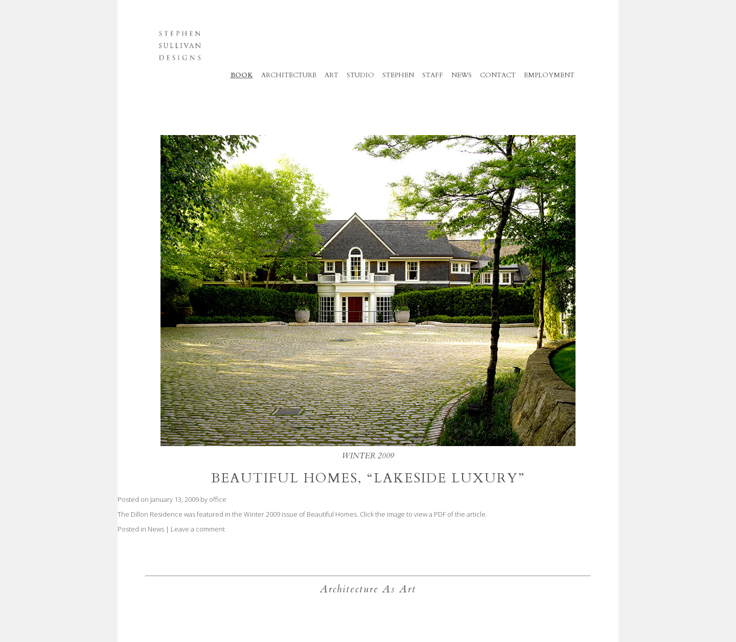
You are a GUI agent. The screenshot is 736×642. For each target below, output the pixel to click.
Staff (432, 75)
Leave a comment (198, 529)
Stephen (398, 75)
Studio (360, 75)
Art (331, 75)
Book (242, 75)
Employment (549, 75)
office (217, 499)
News (156, 529)
